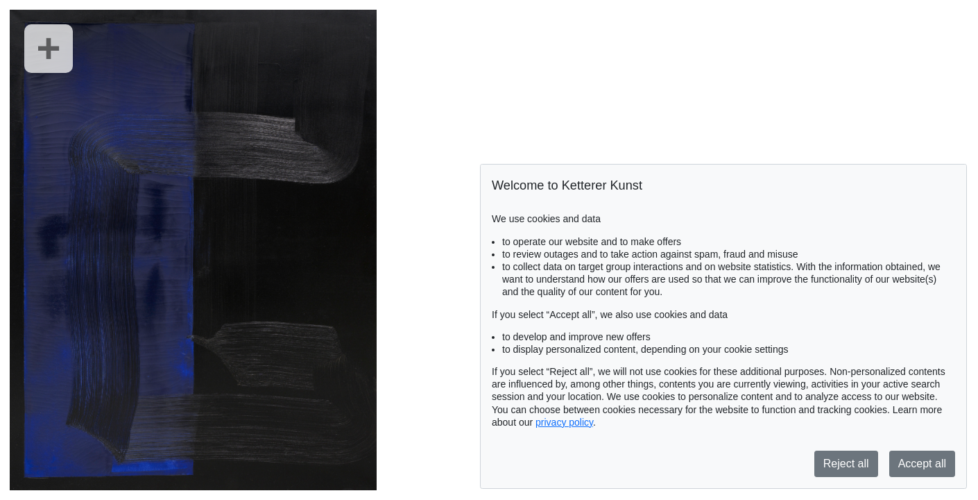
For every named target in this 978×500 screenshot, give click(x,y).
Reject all (846, 463)
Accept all (922, 463)
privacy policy (564, 422)
